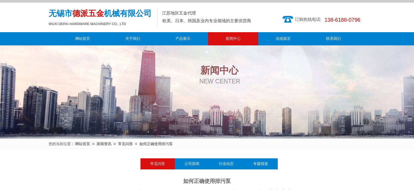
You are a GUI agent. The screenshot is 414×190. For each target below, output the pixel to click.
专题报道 (260, 164)
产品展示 (183, 39)
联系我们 (333, 39)
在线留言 (283, 39)
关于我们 (132, 39)
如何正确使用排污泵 (156, 144)
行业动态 (226, 164)
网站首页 (82, 39)
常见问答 (125, 144)
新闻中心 (233, 39)
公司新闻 (192, 164)
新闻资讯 (104, 144)
